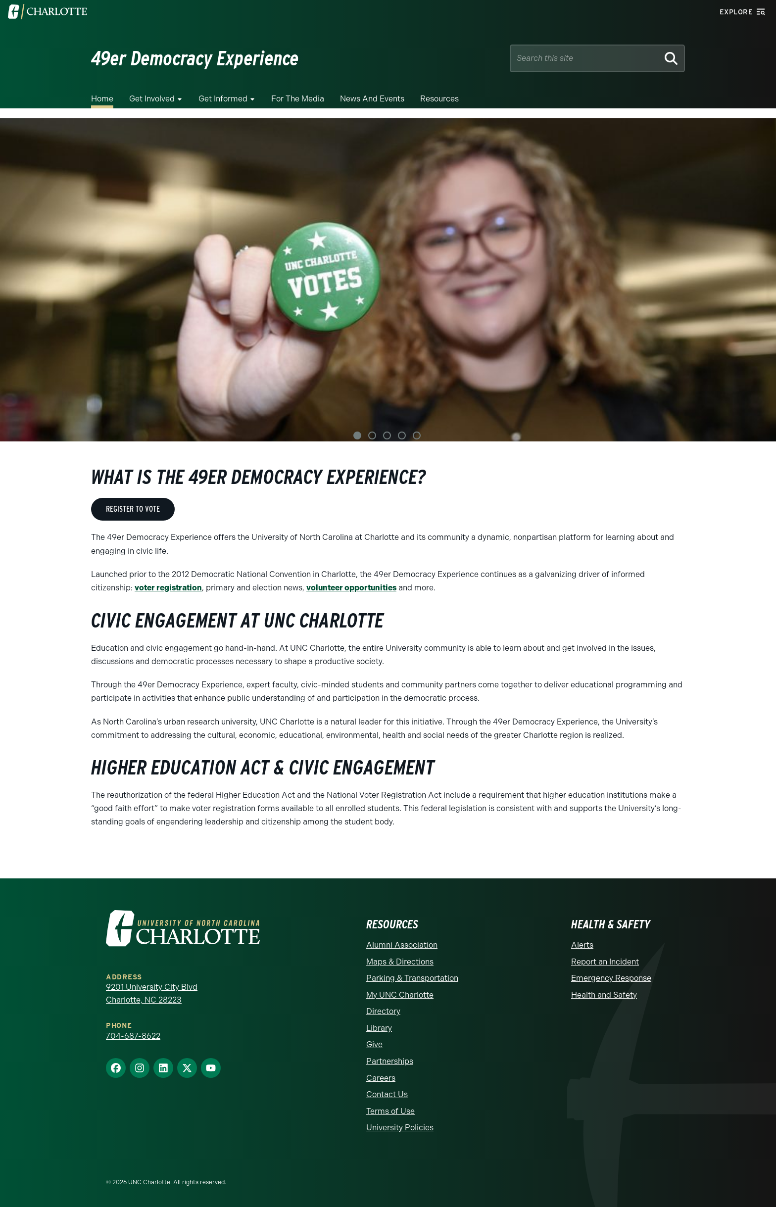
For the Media (297, 98)
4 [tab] (402, 435)
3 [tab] (387, 435)
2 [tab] (372, 435)
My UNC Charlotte (400, 994)
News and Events (372, 98)
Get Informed (222, 98)
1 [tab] (357, 435)
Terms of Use (390, 1110)
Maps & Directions (400, 961)
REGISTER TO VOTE (133, 509)
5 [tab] (417, 435)
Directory (383, 1011)
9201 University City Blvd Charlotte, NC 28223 (151, 993)
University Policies (400, 1127)
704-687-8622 (133, 1035)
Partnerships (389, 1060)
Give (374, 1044)
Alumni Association (401, 944)
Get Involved (152, 98)
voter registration (168, 587)
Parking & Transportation (412, 977)
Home (102, 98)
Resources (439, 98)
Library (379, 1027)
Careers (380, 1077)
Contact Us (387, 1094)
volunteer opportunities (351, 587)
